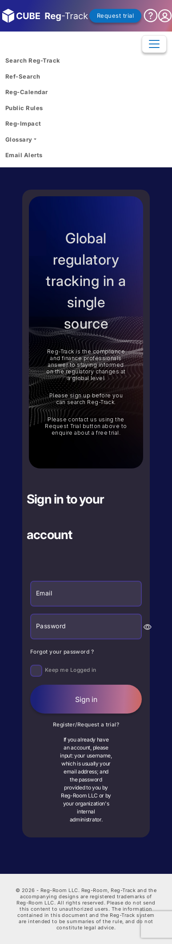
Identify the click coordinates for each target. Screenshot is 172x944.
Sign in (86, 699)
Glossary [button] (18, 139)
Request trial (115, 15)
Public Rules (24, 107)
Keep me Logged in (70, 669)
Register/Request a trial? (86, 724)
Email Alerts (24, 155)
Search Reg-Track (32, 60)
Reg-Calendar (26, 91)
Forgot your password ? (62, 651)
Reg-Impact (23, 123)
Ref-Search (22, 76)
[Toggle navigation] (154, 44)
